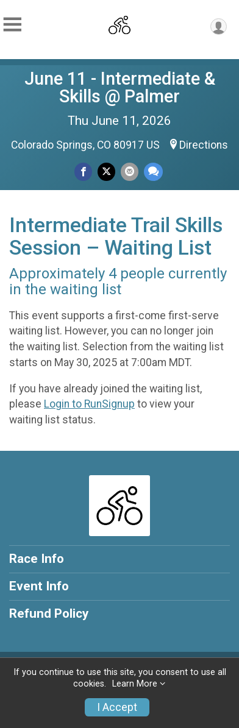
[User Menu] (218, 26)
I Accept (117, 707)
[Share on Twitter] (106, 171)
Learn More (134, 684)
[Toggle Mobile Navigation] (12, 24)
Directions (203, 145)
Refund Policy (48, 613)
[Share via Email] (129, 171)
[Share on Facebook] (83, 171)
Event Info (39, 586)
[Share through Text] (153, 171)
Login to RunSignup (89, 404)
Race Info (36, 558)
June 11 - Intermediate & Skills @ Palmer (119, 87)
